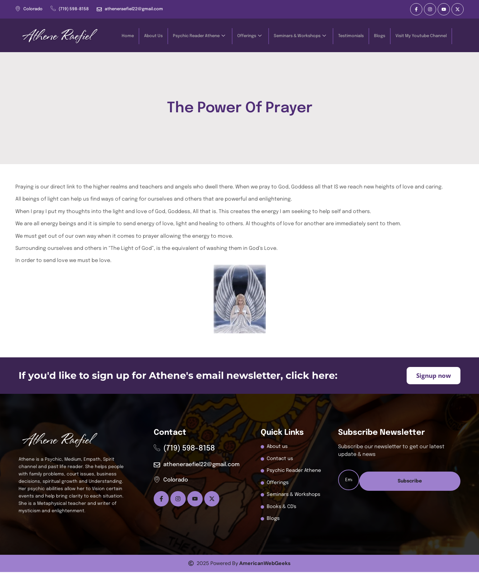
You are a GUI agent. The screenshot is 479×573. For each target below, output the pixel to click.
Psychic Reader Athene (199, 36)
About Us (153, 36)
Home (128, 36)
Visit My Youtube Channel (421, 36)
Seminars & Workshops (300, 36)
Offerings (249, 36)
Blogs (379, 36)
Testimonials (351, 36)
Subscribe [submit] (399, 502)
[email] (399, 481)
